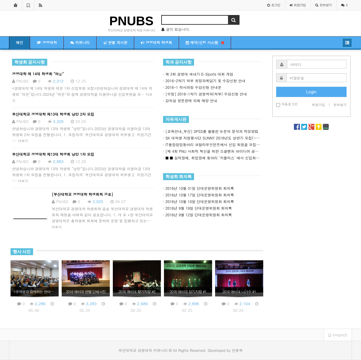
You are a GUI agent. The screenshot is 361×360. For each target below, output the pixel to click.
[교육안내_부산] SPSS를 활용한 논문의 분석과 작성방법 (210, 131)
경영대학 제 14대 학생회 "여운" (38, 73)
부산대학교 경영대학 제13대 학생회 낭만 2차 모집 (53, 114)
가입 (298, 5)
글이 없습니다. (175, 29)
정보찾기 (323, 5)
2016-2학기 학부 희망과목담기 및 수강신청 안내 (204, 80)
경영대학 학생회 (156, 42)
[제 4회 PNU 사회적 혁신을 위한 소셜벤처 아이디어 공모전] (212, 151)
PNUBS (131, 21)
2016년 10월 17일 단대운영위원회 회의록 (198, 194)
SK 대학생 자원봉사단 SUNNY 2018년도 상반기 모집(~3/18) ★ (212, 137)
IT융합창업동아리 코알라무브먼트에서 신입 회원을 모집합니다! (212, 144)
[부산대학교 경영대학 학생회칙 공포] (82, 194)
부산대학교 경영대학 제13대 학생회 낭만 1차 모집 (53, 154)
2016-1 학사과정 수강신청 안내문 (192, 87)
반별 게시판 (115, 42)
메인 (19, 42)
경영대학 (47, 42)
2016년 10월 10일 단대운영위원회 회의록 (198, 201)
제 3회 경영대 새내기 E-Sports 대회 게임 (198, 74)
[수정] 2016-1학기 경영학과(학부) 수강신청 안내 (205, 93)
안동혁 (237, 350)
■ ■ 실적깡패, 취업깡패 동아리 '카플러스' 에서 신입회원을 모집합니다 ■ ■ (212, 157)
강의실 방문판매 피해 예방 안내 (190, 100)
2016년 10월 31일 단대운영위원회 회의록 (198, 188)
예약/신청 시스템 (205, 42)
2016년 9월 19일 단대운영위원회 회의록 (197, 208)
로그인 (273, 5)
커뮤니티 (80, 42)
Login (311, 91)
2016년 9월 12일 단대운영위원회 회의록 (197, 214)
